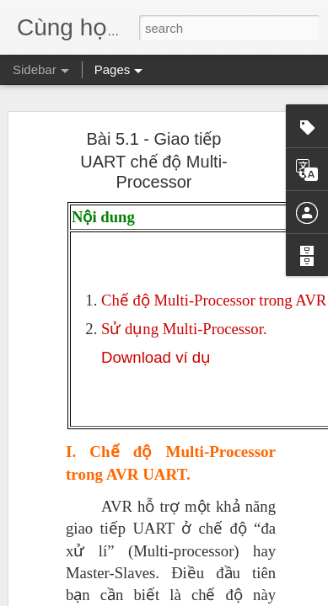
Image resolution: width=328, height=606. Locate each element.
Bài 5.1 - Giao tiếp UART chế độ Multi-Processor (154, 148)
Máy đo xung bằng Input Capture (115, 595)
